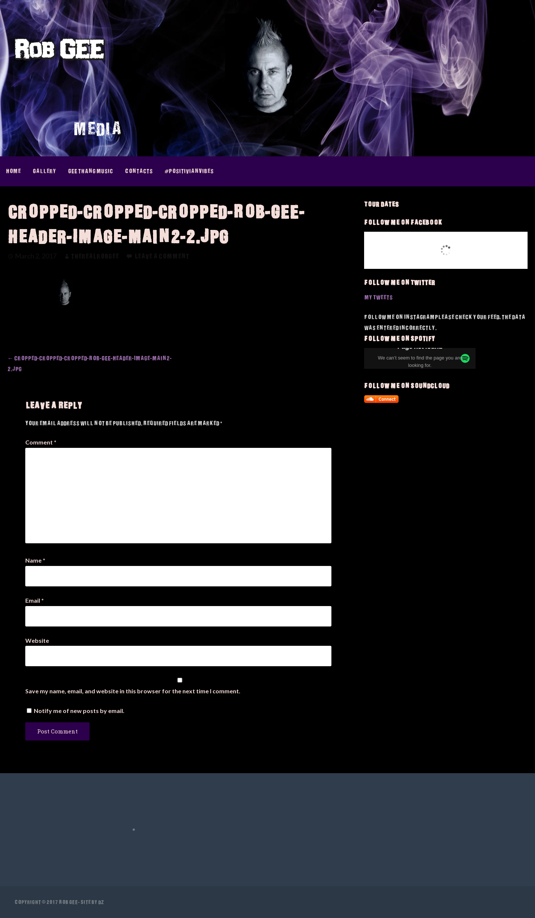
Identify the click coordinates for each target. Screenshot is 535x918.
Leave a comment (161, 256)
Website (37, 640)
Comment (40, 442)
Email (34, 600)
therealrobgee (95, 256)
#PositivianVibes (189, 171)
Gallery (44, 171)
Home (13, 171)
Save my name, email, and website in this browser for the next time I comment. (132, 690)
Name (35, 560)
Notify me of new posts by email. (79, 710)
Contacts (139, 171)
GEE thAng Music (90, 171)
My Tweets (378, 297)
